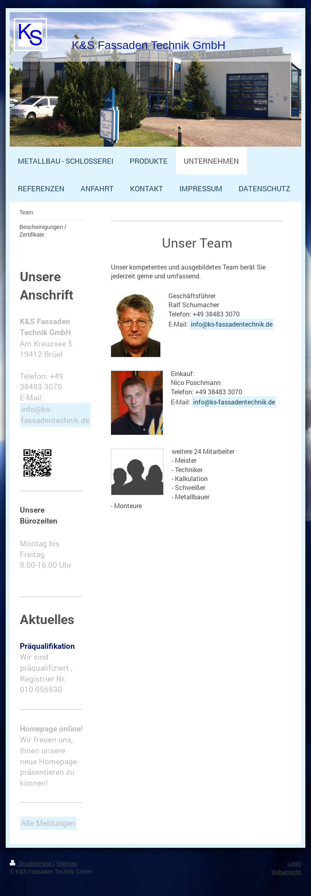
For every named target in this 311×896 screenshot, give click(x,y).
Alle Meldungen (48, 823)
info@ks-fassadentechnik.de (232, 324)
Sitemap (66, 863)
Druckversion (31, 863)
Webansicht (286, 872)
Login (294, 863)
